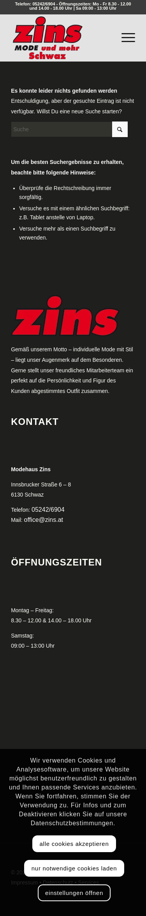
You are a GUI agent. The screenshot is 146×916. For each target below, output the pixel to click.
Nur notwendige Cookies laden (74, 868)
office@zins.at (43, 519)
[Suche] (69, 129)
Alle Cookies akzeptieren (74, 843)
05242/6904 (43, 4)
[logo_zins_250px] (60, 37)
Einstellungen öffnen (74, 893)
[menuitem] (124, 35)
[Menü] (124, 35)
